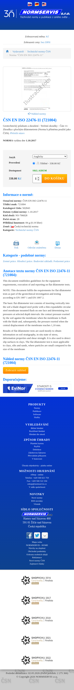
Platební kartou (37, 443)
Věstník (37, 504)
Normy (37, 408)
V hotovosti (37, 459)
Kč (47, 36)
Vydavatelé (18, 51)
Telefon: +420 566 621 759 (37, 478)
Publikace (37, 411)
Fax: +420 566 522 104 (37, 481)
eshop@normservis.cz (37, 484)
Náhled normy (37, 113)
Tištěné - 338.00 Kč (48, 163)
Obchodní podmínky (37, 551)
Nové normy (37, 497)
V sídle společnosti (37, 487)
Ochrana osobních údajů (37, 554)
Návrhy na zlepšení (37, 548)
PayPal (37, 446)
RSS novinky (37, 501)
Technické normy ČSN (39, 51)
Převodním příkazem (37, 455)
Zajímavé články (37, 564)
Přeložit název (17, 133)
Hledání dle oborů (37, 434)
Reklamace (37, 557)
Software (37, 414)
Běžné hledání (37, 428)
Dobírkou (37, 449)
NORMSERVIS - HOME (37, 545)
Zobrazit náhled (16, 370)
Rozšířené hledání (37, 431)
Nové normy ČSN (37, 560)
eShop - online (37, 474)
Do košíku (55, 178)
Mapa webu (37, 542)
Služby (37, 417)
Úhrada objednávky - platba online (37, 465)
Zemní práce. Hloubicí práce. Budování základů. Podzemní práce (36, 261)
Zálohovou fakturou (37, 452)
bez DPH (45, 42)
